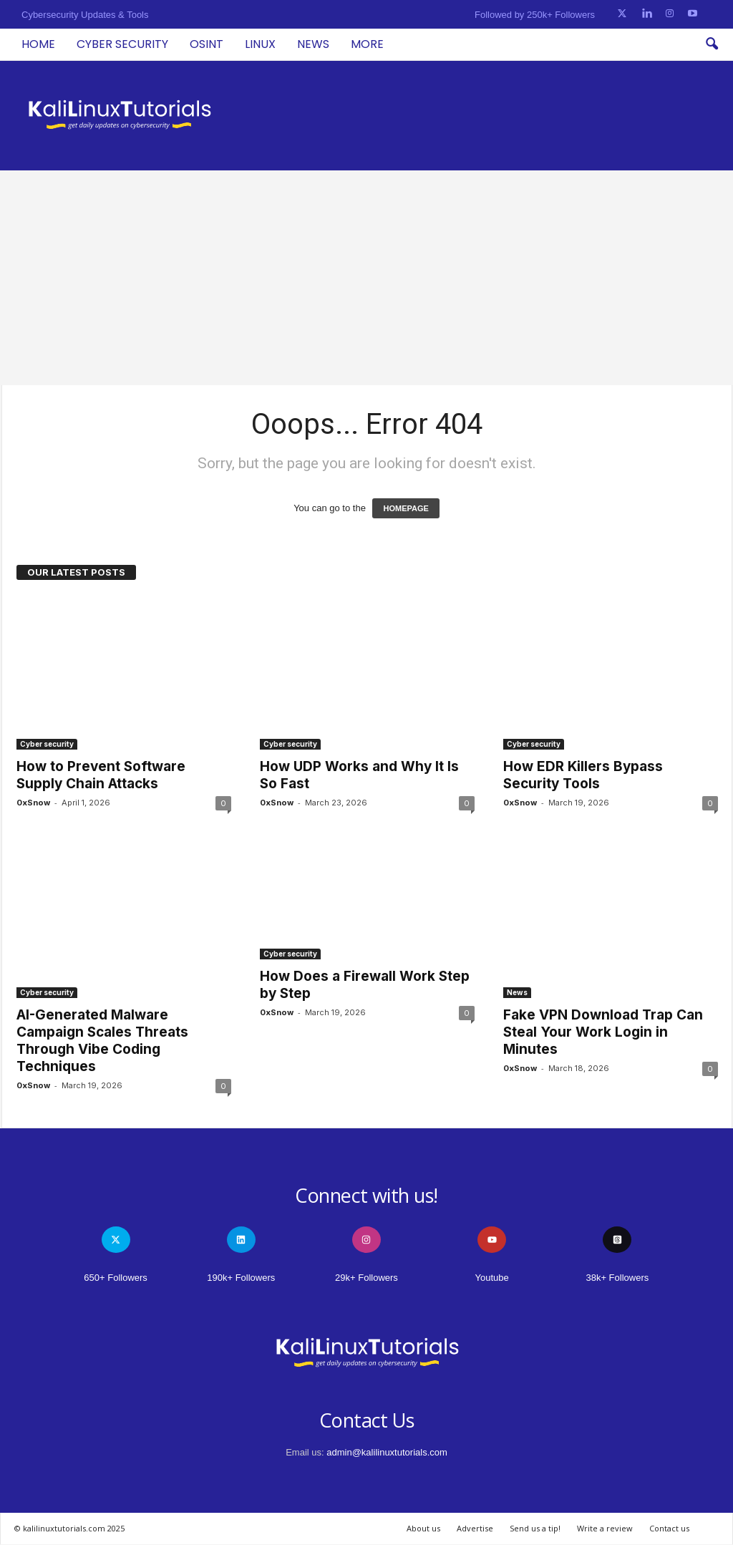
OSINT (206, 44)
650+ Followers (115, 1277)
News (313, 44)
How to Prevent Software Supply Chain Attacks (100, 775)
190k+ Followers (241, 1277)
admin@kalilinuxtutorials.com (386, 1452)
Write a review (605, 1528)
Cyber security (122, 44)
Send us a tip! (535, 1528)
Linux (260, 44)
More (367, 44)
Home (38, 44)
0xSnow (33, 803)
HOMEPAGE (405, 508)
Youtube (492, 1277)
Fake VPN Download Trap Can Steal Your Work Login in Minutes (603, 1032)
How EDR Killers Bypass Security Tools (583, 775)
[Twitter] (622, 14)
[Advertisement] (366, 278)
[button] (711, 44)
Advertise (475, 1528)
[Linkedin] (646, 14)
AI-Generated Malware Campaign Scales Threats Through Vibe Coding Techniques (102, 1041)
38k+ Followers (617, 1277)
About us (423, 1528)
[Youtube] (692, 14)
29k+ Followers (366, 1277)
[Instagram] (670, 14)
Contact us (669, 1528)
